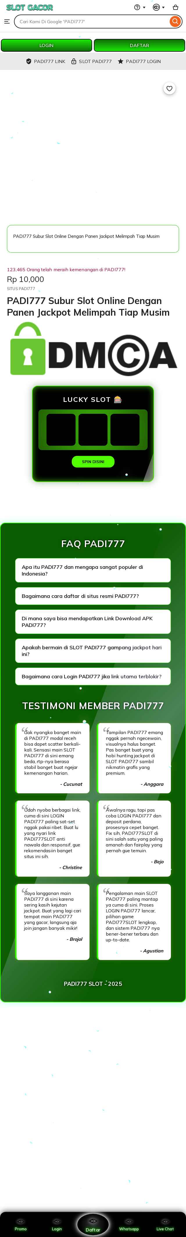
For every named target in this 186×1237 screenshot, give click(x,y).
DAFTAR (139, 45)
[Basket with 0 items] (176, 7)
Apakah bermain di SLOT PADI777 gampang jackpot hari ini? (92, 650)
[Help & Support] (139, 7)
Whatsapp (129, 1224)
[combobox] (91, 21)
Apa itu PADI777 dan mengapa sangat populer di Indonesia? (82, 570)
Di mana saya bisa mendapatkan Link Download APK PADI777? (87, 621)
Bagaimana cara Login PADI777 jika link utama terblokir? (92, 676)
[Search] (175, 21)
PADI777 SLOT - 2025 (93, 983)
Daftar (93, 1224)
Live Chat (165, 1224)
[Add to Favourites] (169, 88)
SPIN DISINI (93, 461)
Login (57, 1224)
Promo (21, 1224)
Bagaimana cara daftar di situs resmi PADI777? (80, 596)
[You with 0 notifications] (159, 7)
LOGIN (46, 45)
